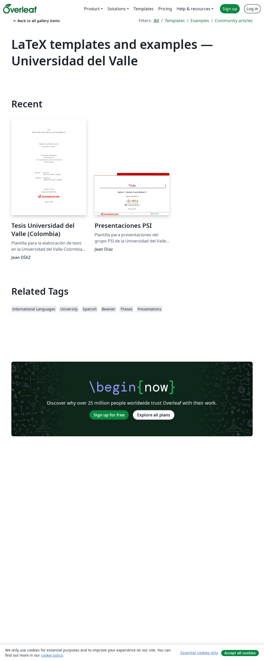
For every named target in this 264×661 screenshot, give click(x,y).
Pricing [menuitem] (165, 9)
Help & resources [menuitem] (193, 9)
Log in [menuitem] (252, 9)
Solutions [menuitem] (117, 9)
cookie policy (52, 655)
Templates (175, 20)
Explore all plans (153, 415)
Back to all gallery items (36, 20)
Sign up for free (109, 415)
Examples (200, 20)
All (156, 20)
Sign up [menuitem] (229, 9)
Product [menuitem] (92, 9)
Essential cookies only (199, 652)
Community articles (234, 20)
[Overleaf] (20, 9)
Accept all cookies (240, 652)
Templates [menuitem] (144, 9)
